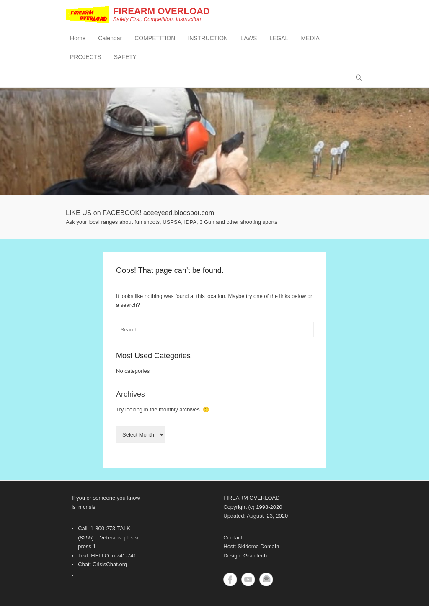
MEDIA (310, 38)
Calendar (110, 38)
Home (77, 38)
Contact (266, 579)
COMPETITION (154, 38)
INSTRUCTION (208, 38)
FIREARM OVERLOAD (161, 11)
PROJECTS (85, 57)
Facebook (230, 579)
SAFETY (125, 57)
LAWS (248, 38)
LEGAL (278, 38)
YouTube (248, 579)
